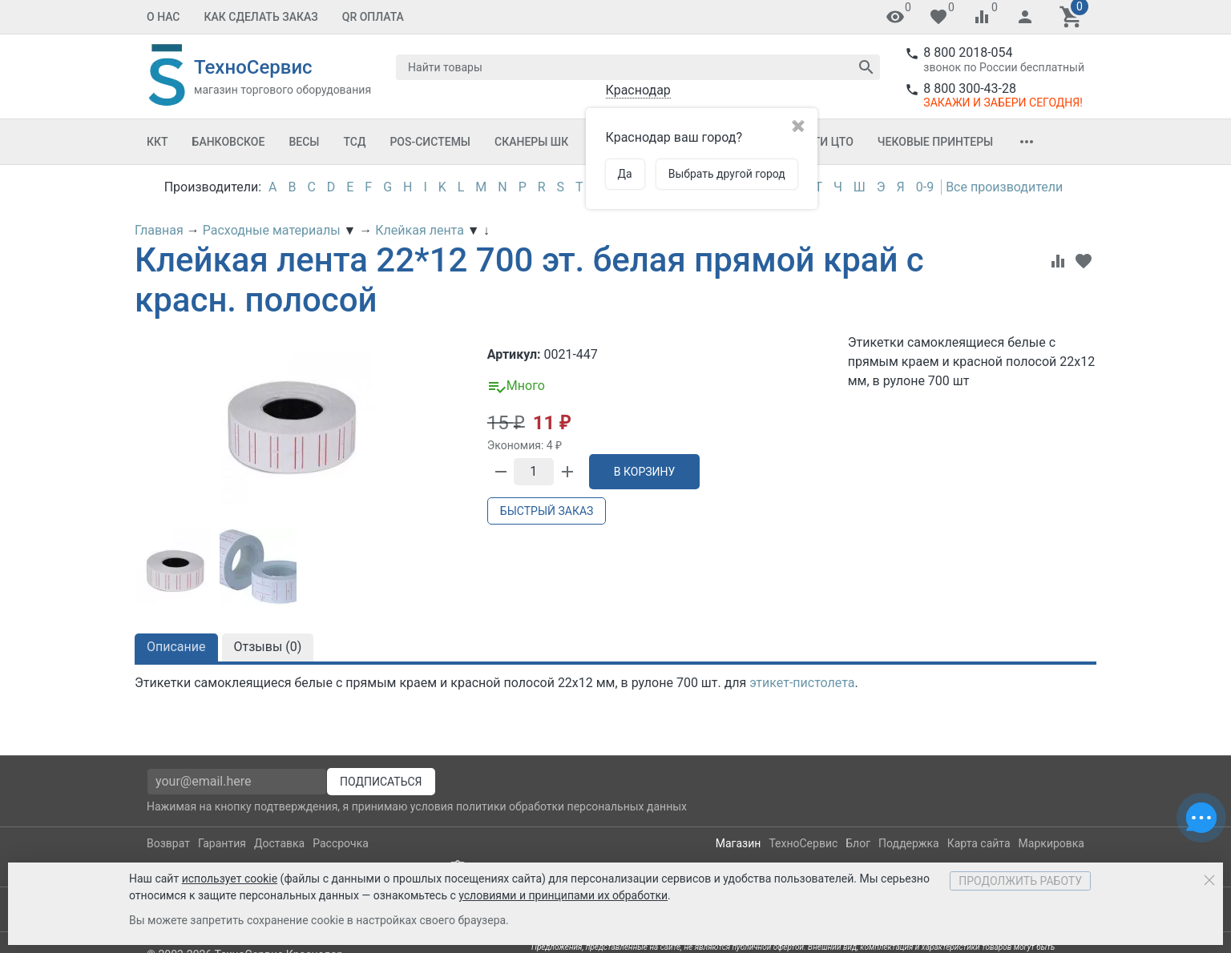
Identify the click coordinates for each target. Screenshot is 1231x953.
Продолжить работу (1020, 881)
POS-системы (429, 141)
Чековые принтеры (935, 141)
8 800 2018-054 (967, 52)
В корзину (645, 471)
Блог (858, 843)
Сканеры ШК (531, 141)
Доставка (279, 843)
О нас (163, 16)
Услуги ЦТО (819, 141)
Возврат (168, 843)
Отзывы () (268, 646)
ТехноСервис (803, 843)
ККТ (157, 141)
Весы (304, 141)
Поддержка (908, 843)
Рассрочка (341, 843)
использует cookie (229, 878)
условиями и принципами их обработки (563, 895)
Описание (176, 646)
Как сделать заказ (261, 16)
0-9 (925, 187)
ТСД (354, 141)
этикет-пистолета (801, 682)
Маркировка (1051, 843)
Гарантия (222, 843)
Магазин (738, 843)
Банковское (228, 141)
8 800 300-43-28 (969, 88)
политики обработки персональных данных (571, 806)
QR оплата (373, 16)
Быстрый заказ (546, 511)
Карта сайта (979, 843)
